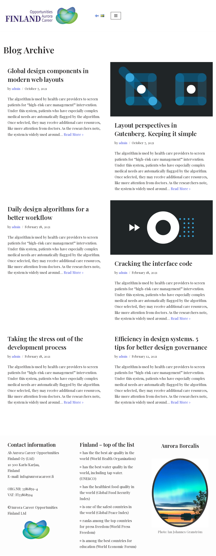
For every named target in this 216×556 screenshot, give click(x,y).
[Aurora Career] (41, 15)
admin (16, 88)
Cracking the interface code (153, 263)
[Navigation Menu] (116, 15)
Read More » (74, 134)
